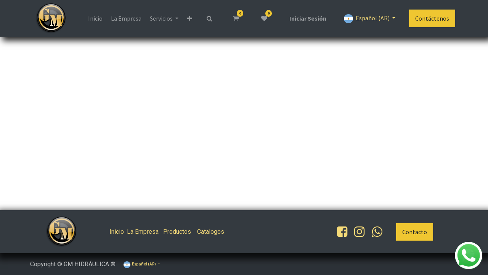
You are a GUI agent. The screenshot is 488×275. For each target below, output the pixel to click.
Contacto (414, 232)
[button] (189, 18)
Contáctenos (432, 18)
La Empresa (143, 231)
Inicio (116, 231)
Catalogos (210, 231)
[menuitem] (94, 18)
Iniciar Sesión (307, 18)
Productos (177, 231)
